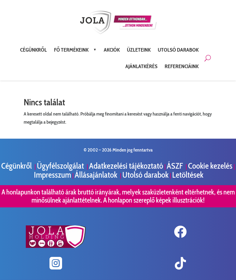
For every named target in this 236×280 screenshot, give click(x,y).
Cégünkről (17, 166)
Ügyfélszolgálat (61, 166)
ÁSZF (175, 166)
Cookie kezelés (210, 166)
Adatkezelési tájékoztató (126, 166)
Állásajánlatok (97, 175)
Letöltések (187, 175)
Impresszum (52, 175)
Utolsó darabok (145, 175)
